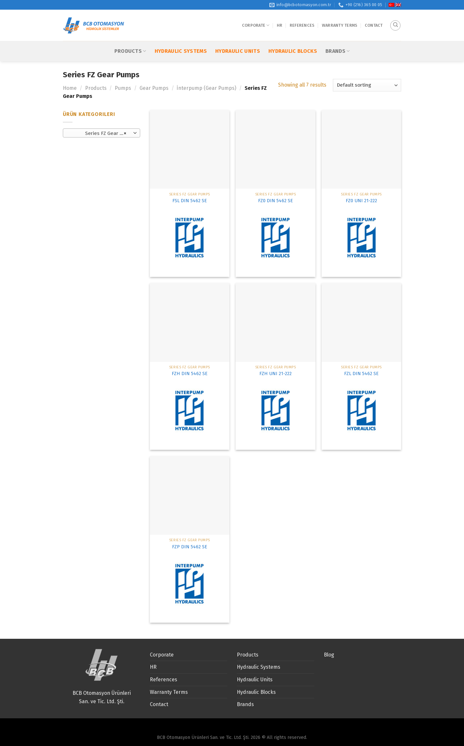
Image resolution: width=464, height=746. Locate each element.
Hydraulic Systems (181, 40)
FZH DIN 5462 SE (190, 373)
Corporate (256, 20)
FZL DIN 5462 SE (361, 373)
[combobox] (101, 132)
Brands (337, 40)
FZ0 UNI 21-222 (361, 200)
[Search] (395, 20)
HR (280, 19)
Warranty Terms (340, 19)
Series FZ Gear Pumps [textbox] (101, 133)
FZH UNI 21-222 (275, 373)
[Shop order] (367, 85)
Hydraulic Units (237, 40)
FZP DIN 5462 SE (189, 547)
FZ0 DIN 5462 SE (275, 200)
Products (130, 40)
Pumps (123, 88)
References (302, 19)
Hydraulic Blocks (292, 40)
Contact (374, 19)
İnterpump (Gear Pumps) (206, 88)
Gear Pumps (154, 88)
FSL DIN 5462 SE (189, 200)
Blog (329, 655)
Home (70, 88)
